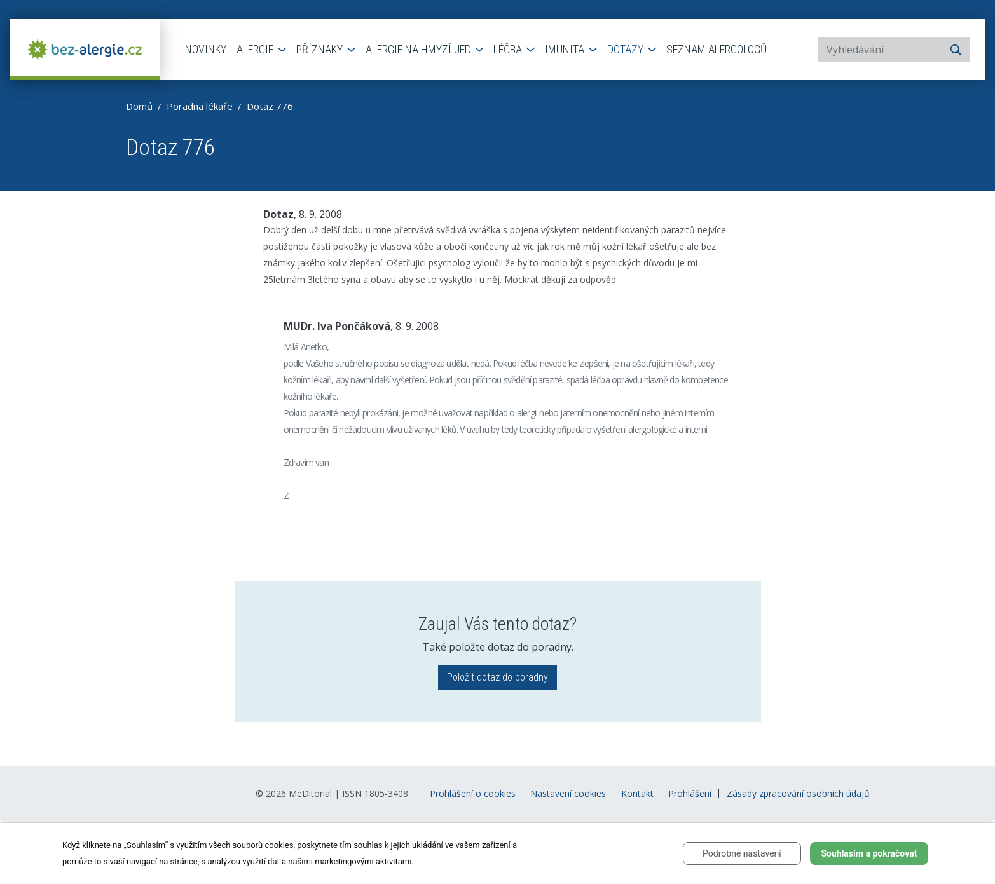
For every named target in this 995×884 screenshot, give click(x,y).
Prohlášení (689, 793)
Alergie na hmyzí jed (420, 49)
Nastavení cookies (568, 793)
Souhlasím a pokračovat (869, 853)
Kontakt (637, 793)
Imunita (566, 49)
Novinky (205, 49)
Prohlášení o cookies (473, 793)
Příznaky (320, 49)
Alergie (256, 49)
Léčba (509, 49)
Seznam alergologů (716, 49)
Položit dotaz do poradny (497, 677)
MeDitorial (310, 793)
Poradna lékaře (200, 106)
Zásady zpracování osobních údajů (798, 793)
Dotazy (626, 49)
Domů (139, 106)
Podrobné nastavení (742, 853)
